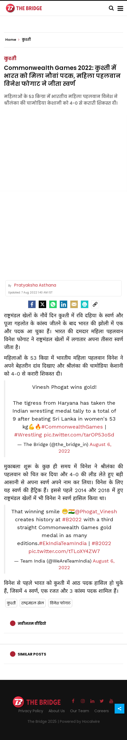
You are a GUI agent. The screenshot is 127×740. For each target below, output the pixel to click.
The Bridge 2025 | (43, 721)
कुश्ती (10, 58)
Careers (101, 711)
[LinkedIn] (63, 304)
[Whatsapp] (53, 304)
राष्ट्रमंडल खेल (32, 603)
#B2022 (72, 519)
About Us (56, 711)
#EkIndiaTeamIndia (63, 543)
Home (12, 39)
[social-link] (95, 304)
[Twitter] (42, 304)
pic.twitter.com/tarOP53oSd (79, 434)
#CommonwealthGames (72, 427)
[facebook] (32, 304)
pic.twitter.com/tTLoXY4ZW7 (64, 551)
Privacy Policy (30, 711)
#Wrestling (28, 434)
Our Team (79, 711)
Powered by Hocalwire (80, 721)
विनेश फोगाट (60, 603)
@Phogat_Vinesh (96, 511)
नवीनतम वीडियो (32, 623)
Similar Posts (32, 654)
